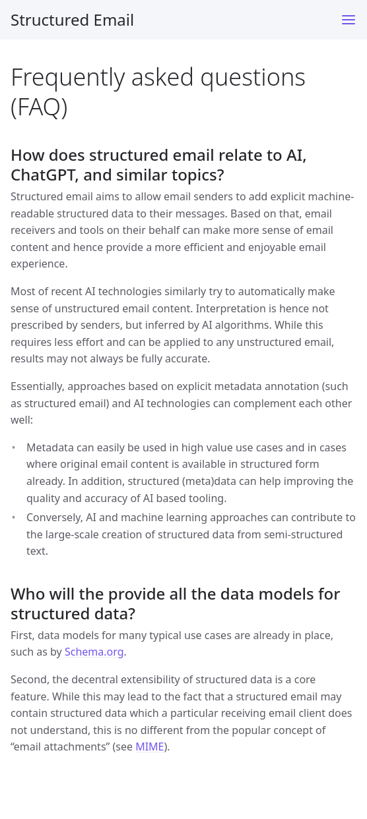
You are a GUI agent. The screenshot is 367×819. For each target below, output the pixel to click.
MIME (149, 746)
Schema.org (94, 651)
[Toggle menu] (348, 20)
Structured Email (72, 19)
